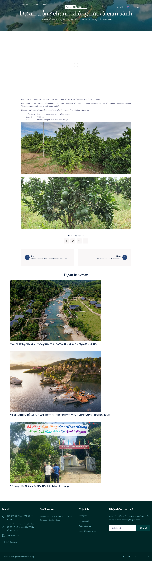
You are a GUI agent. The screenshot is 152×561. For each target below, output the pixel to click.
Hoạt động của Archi (87, 531)
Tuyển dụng (13, 9)
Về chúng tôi (84, 521)
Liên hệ (120, 7)
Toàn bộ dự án (85, 526)
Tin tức (45, 4)
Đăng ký (143, 528)
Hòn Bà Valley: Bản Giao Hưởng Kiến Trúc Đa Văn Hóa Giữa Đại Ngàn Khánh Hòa (54, 344)
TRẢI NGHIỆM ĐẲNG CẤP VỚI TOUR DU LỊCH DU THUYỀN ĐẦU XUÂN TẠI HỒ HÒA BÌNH (60, 415)
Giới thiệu (24, 4)
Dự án (35, 4)
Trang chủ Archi (48, 19)
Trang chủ (12, 4)
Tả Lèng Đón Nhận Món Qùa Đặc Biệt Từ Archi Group (39, 486)
